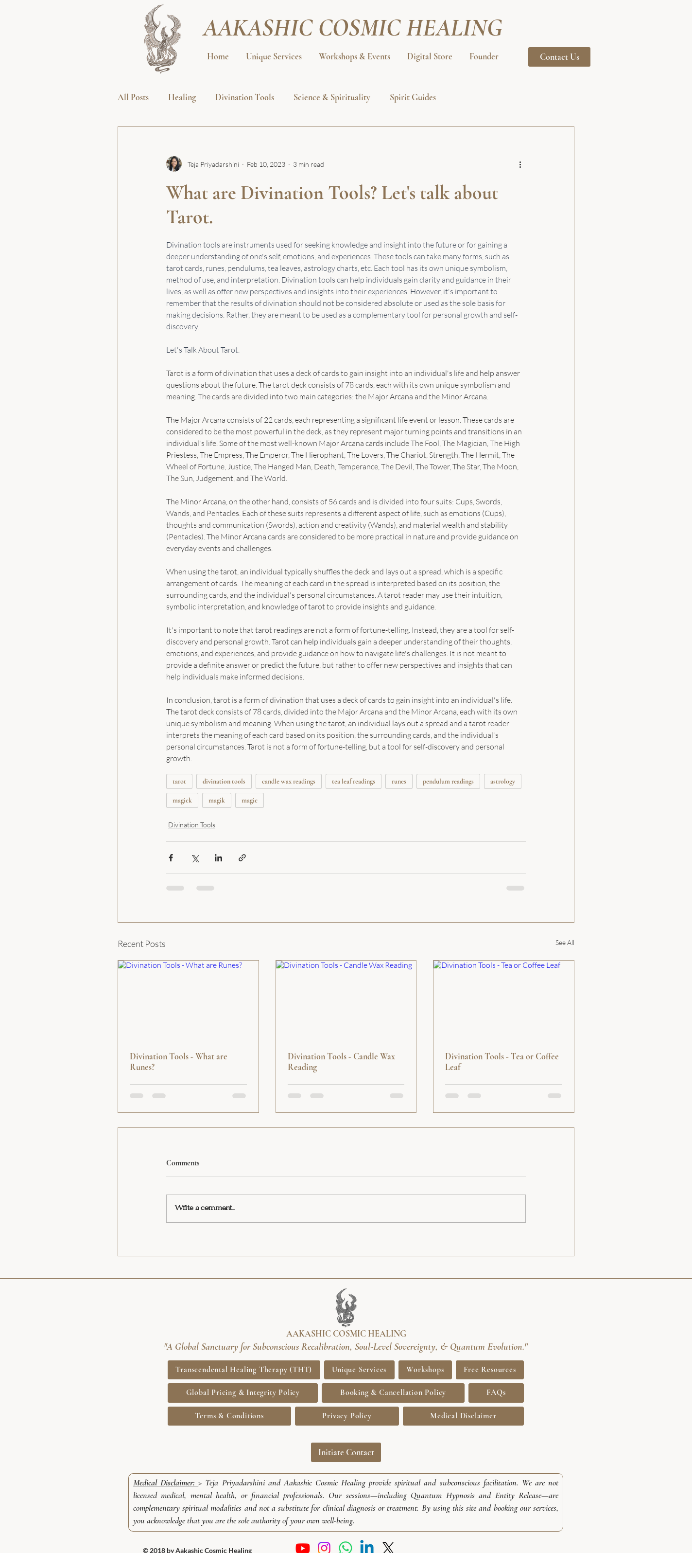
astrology (502, 781)
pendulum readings (448, 781)
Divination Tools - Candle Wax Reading (341, 1061)
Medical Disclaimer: (165, 1482)
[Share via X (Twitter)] (194, 857)
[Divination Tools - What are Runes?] (188, 1000)
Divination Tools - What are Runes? (178, 1061)
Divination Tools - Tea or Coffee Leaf (502, 1061)
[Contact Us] (559, 57)
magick (182, 800)
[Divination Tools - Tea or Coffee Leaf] (503, 1000)
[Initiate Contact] (346, 1452)
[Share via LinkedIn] (218, 857)
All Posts (133, 97)
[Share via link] (242, 857)
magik (216, 800)
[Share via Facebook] (170, 857)
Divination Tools (244, 97)
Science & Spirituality (332, 97)
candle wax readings (288, 781)
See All (564, 942)
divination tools (224, 781)
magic (250, 800)
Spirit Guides (413, 97)
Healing (182, 97)
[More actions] (520, 164)
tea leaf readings (353, 781)
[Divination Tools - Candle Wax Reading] (346, 1000)
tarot (179, 781)
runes (399, 781)
